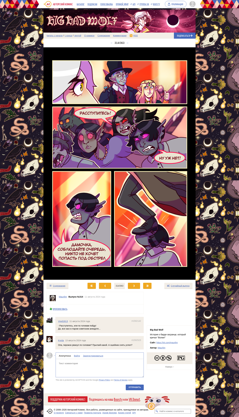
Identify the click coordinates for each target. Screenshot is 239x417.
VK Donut (134, 399)
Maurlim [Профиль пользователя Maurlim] (63, 296)
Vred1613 (63, 321)
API (134, 4)
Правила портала (92, 413)
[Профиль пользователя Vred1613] (50, 320)
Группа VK (144, 4)
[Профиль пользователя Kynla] (50, 339)
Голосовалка (106, 4)
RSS (135, 35)
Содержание (104, 35)
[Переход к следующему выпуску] (119, 163)
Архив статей (124, 413)
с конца (68, 35)
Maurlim (161, 348)
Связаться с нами (74, 413)
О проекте (59, 413)
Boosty (156, 4)
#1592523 (136, 340)
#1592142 (136, 321)
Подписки (92, 4)
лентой (77, 35)
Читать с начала (54, 35)
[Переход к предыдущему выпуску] (62, 163)
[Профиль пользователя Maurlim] (53, 298)
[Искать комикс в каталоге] (157, 411)
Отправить (135, 387)
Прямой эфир (122, 4)
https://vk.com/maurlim (167, 342)
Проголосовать (60, 309)
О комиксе (89, 35)
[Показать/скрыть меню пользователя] (192, 4)
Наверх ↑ (169, 367)
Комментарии (120, 35)
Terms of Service (121, 380)
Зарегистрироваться (93, 356)
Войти (77, 356)
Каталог (80, 4)
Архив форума (109, 413)
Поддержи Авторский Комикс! (67, 399)
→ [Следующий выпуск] (127, 42)
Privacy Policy (104, 380)
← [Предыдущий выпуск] (111, 42)
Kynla (61, 340)
